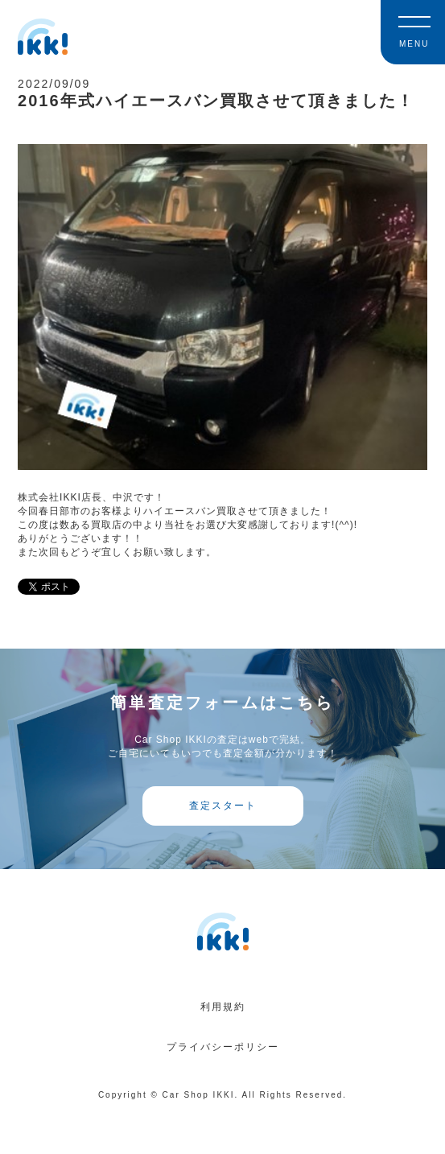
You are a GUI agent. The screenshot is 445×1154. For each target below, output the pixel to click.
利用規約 (222, 1006)
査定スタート (223, 805)
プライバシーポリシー (223, 1047)
